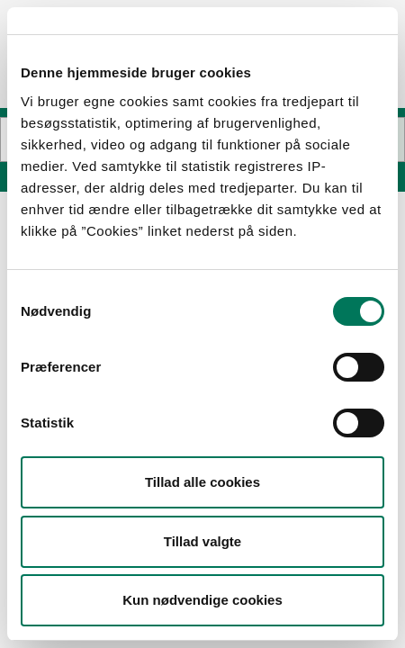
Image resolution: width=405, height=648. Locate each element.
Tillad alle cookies (202, 482)
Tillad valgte (202, 541)
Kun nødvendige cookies (202, 600)
